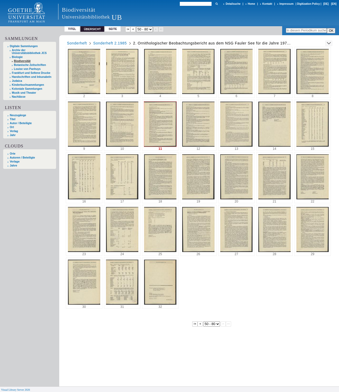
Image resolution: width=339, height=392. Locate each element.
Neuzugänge (18, 115)
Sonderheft (77, 43)
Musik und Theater (24, 92)
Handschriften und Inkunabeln (32, 76)
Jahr (13, 135)
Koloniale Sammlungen (27, 88)
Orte (12, 153)
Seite (113, 28)
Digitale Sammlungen (24, 46)
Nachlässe (18, 96)
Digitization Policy (308, 3)
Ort (12, 127)
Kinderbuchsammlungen (28, 84)
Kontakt (267, 3)
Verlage (15, 161)
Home (251, 3)
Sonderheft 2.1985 (110, 43)
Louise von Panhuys (27, 68)
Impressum (287, 3)
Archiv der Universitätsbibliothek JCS (29, 52)
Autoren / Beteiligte (22, 157)
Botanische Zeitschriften (30, 65)
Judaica (17, 80)
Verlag (14, 131)
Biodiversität (22, 61)
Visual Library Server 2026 (15, 389)
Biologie (17, 57)
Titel (72, 28)
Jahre (13, 165)
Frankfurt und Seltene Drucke (31, 72)
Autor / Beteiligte (21, 123)
